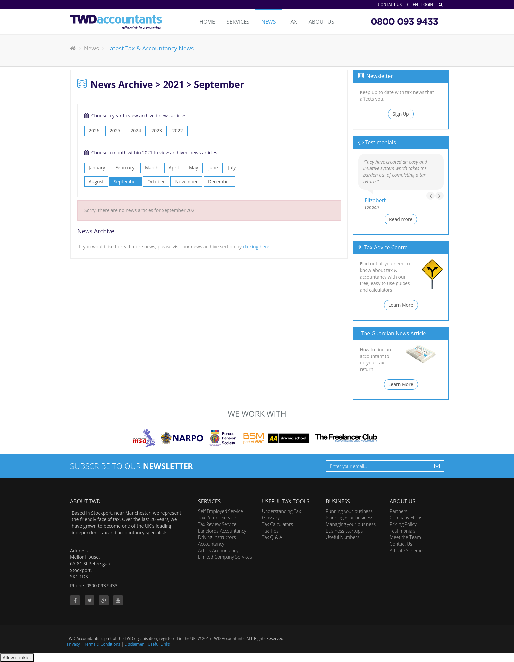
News (268, 21)
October (156, 181)
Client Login (420, 4)
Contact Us (390, 4)
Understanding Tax (281, 511)
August (96, 181)
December (219, 181)
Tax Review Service (217, 524)
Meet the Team (405, 537)
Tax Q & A (272, 537)
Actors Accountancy (218, 550)
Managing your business (351, 524)
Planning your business (349, 518)
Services (238, 21)
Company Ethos (406, 518)
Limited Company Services (225, 557)
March (151, 168)
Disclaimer (134, 644)
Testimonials (403, 531)
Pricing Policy (403, 524)
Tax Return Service (217, 518)
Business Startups (344, 531)
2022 (177, 130)
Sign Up (401, 114)
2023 (156, 130)
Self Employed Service (220, 511)
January (97, 168)
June (213, 168)
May (193, 168)
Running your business (349, 511)
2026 (94, 130)
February (124, 168)
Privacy (73, 644)
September (125, 181)
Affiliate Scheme (406, 550)
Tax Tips (270, 531)
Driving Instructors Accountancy (217, 540)
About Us (321, 21)
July (232, 168)
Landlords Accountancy (222, 531)
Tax (292, 21)
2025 (115, 130)
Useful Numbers (342, 537)
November (186, 181)
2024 (135, 130)
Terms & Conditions (102, 644)
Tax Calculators (277, 524)
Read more (400, 219)
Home (207, 21)
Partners (398, 511)
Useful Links (159, 644)
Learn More (400, 305)
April (174, 168)
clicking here (256, 246)
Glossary (271, 518)
